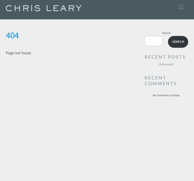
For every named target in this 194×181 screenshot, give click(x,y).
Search (166, 32)
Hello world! (166, 64)
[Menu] (181, 7)
